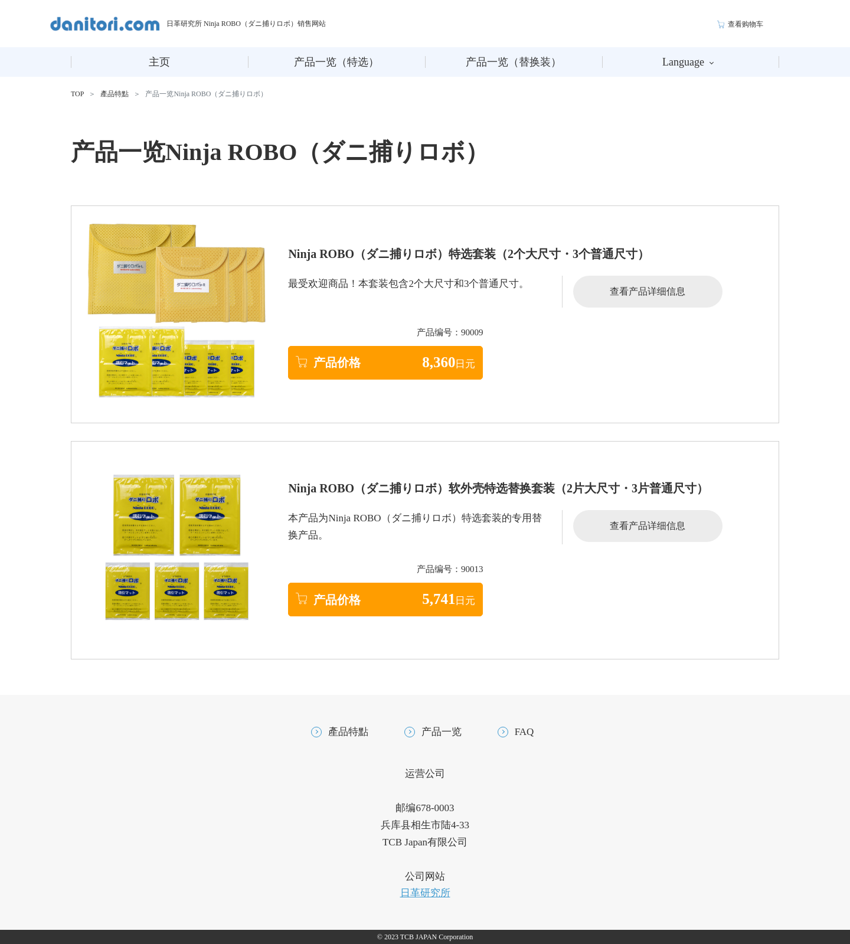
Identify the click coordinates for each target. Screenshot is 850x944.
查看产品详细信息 (647, 291)
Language (688, 62)
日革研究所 (425, 893)
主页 (159, 62)
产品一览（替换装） (513, 62)
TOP (77, 94)
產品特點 (114, 94)
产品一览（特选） (336, 62)
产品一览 (441, 731)
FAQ (524, 731)
